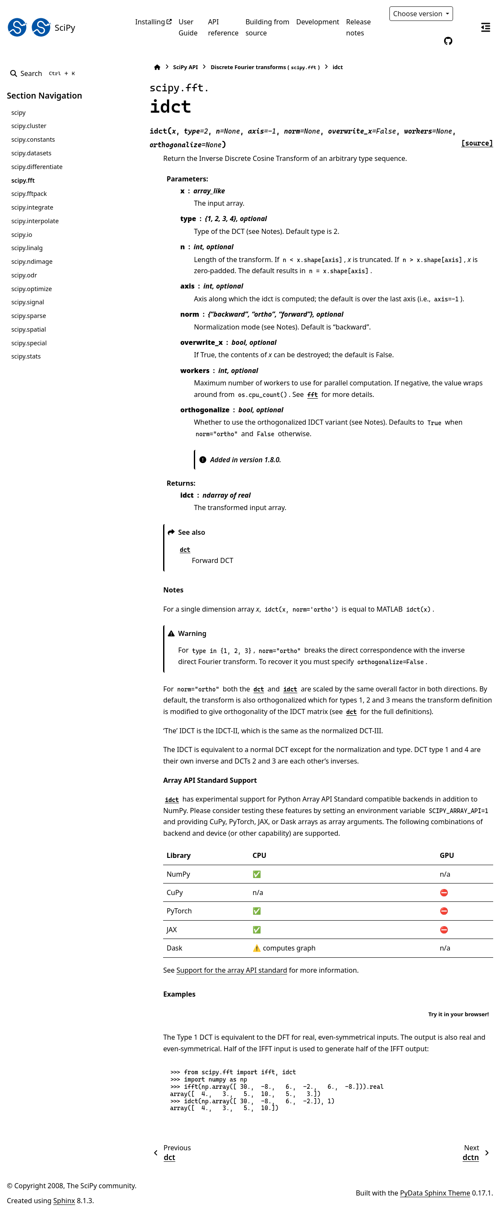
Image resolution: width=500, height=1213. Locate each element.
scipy (18, 112)
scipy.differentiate (36, 167)
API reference (223, 27)
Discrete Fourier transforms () (247, 67)
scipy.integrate (32, 207)
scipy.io (21, 234)
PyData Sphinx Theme (435, 1193)
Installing (150, 21)
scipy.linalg (27, 248)
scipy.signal (27, 302)
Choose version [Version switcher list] (418, 13)
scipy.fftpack (29, 194)
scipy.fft (23, 180)
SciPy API (167, 67)
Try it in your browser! (458, 1014)
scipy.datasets (31, 153)
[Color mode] (466, 13)
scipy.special (29, 343)
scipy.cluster (28, 126)
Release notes (358, 27)
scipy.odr (24, 275)
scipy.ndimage (32, 261)
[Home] (140, 67)
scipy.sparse (28, 316)
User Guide (188, 27)
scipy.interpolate (34, 221)
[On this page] (485, 27)
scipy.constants (33, 139)
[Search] (44, 73)
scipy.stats (26, 356)
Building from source (267, 27)
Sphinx (64, 1200)
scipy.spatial (28, 329)
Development (317, 21)
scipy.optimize (31, 289)
